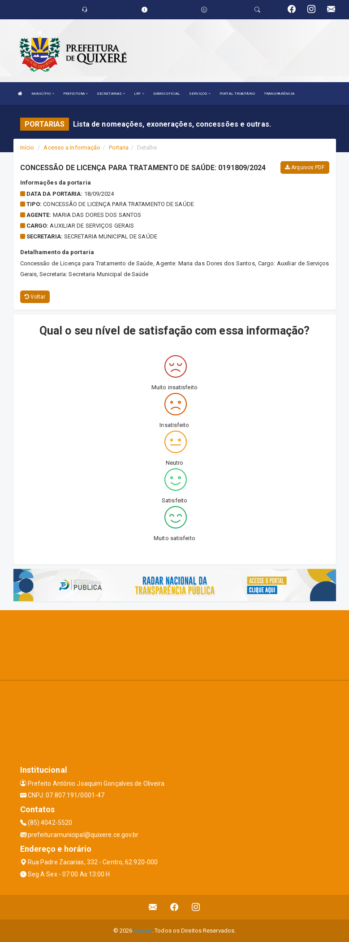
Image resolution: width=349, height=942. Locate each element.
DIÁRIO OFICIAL (166, 94)
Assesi (143, 930)
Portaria (119, 147)
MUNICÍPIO (42, 94)
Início (27, 147)
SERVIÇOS (200, 94)
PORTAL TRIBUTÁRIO (237, 94)
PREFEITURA (75, 94)
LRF (139, 94)
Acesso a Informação (71, 147)
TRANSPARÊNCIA (279, 94)
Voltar (35, 297)
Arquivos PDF (304, 167)
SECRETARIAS (111, 94)
